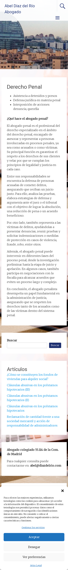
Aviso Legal (36, 565)
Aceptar (34, 537)
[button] (62, 491)
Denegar (34, 547)
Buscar (12, 340)
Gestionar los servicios (33, 527)
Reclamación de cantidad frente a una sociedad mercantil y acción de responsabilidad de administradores (33, 421)
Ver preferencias (34, 557)
